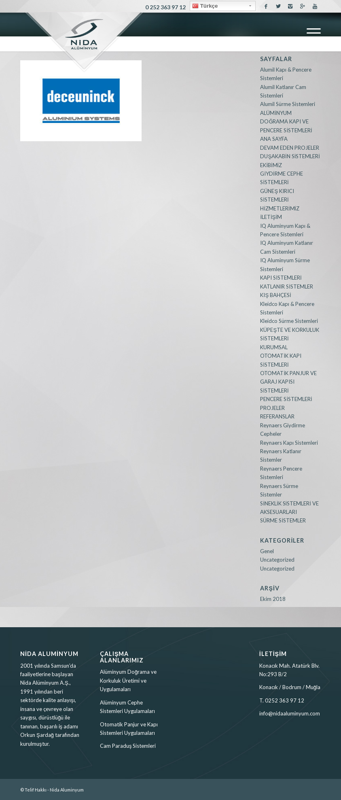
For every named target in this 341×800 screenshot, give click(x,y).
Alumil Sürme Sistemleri (287, 104)
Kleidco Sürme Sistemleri (289, 321)
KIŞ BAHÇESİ (275, 295)
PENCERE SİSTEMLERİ (286, 399)
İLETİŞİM (271, 217)
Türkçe (205, 6)
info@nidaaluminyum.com (289, 713)
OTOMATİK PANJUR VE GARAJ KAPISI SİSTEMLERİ (288, 382)
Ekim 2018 (273, 599)
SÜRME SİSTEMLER (283, 520)
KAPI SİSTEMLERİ (280, 277)
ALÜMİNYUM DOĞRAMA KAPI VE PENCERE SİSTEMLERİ (286, 122)
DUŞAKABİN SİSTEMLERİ (290, 156)
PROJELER (272, 408)
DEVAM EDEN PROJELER (289, 147)
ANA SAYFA (274, 139)
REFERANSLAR (277, 416)
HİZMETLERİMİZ (279, 208)
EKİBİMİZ (271, 165)
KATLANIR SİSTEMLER (286, 286)
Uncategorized (277, 559)
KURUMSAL (274, 347)
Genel (267, 551)
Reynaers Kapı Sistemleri (289, 442)
